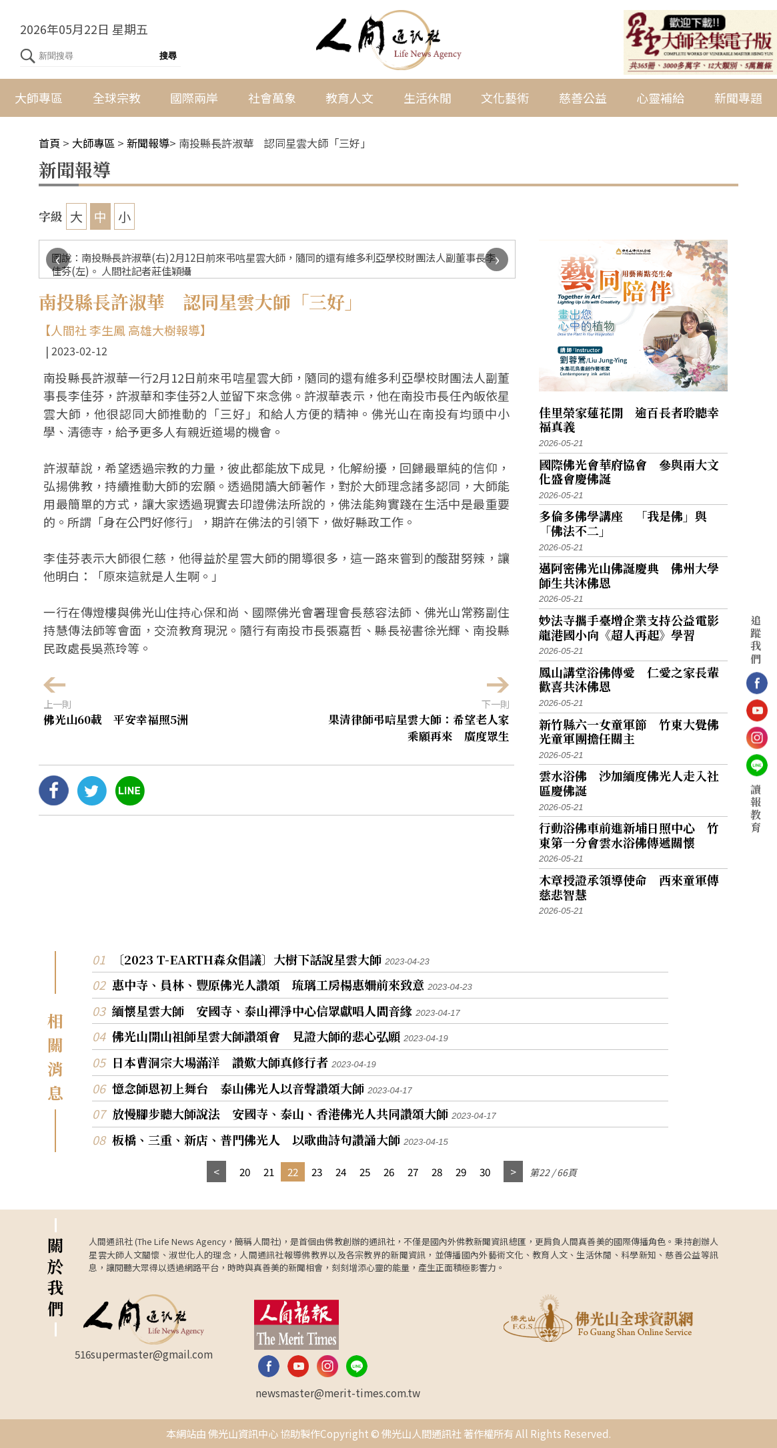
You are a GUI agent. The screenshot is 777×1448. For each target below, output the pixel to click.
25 (364, 1171)
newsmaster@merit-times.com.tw (337, 1392)
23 (316, 1171)
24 (340, 1171)
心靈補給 (660, 97)
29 (461, 1171)
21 (268, 1171)
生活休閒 (428, 97)
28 (437, 1171)
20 (244, 1171)
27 (413, 1171)
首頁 (49, 143)
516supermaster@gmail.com (144, 1353)
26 (388, 1171)
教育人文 (349, 97)
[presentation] (57, 259)
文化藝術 (505, 97)
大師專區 (39, 97)
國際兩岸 (194, 97)
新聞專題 (738, 97)
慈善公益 (583, 97)
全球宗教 (117, 97)
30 (485, 1171)
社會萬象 (272, 97)
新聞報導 (148, 143)
